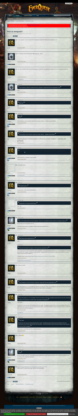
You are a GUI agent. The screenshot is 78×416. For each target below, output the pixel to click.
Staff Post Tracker (28, 15)
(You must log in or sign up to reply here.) (64, 381)
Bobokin (9, 225)
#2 (69, 61)
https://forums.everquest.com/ (33, 25)
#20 (69, 374)
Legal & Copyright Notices (23, 397)
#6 (69, 122)
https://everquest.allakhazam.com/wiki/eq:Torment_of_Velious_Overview (32, 366)
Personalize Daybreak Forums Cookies (57, 414)
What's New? (18, 18)
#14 (69, 273)
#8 (69, 159)
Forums (17, 15)
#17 (69, 330)
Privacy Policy (32, 397)
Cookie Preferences (55, 397)
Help (38, 15)
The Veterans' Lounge (16, 33)
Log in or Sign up (69, 3)
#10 (69, 191)
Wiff (8, 139)
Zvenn (8, 173)
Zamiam (9, 61)
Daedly (8, 287)
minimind (19, 175)
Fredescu (9, 77)
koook (25, 33)
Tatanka (26, 260)
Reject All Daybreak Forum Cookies (36, 414)
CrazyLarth (9, 374)
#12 (69, 228)
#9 (69, 172)
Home (10, 15)
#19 (69, 358)
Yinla (19, 260)
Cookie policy (72, 414)
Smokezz (9, 121)
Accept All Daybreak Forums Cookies (14, 414)
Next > (16, 36)
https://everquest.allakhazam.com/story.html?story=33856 (43, 256)
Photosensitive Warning (47, 397)
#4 (69, 92)
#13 (69, 258)
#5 (69, 107)
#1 (69, 47)
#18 (69, 343)
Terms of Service (39, 397)
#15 (69, 289)
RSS (61, 397)
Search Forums (10, 18)
